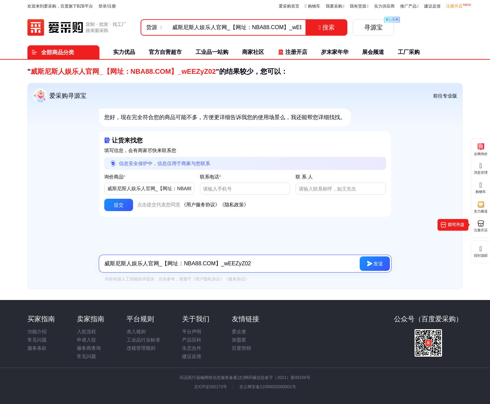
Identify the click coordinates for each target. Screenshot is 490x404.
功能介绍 (37, 331)
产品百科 (191, 340)
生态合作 (191, 348)
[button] (118, 205)
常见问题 (37, 340)
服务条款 (37, 348)
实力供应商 (384, 6)
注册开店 (454, 6)
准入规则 (136, 331)
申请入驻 (86, 340)
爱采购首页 (289, 6)
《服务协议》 (236, 279)
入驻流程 (86, 331)
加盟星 (239, 340)
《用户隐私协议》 (207, 279)
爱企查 (239, 331)
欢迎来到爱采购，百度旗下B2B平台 (60, 6)
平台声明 (191, 331)
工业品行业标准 (143, 340)
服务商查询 (89, 348)
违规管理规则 (141, 348)
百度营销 (241, 348)
